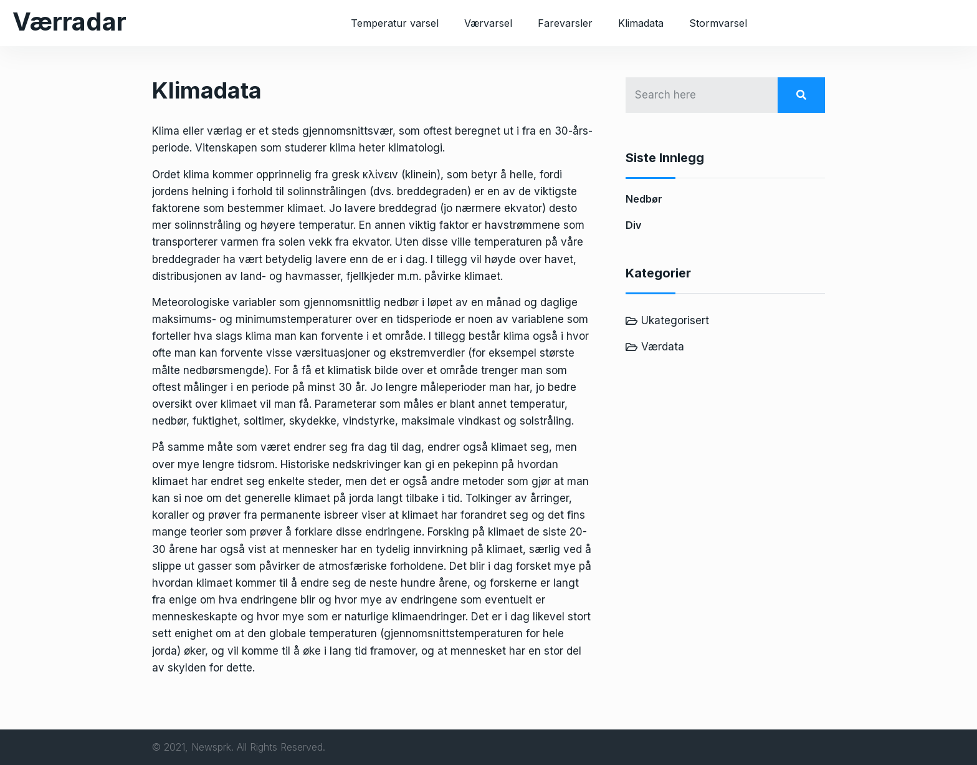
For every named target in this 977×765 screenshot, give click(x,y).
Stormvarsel (718, 23)
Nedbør (644, 199)
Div (633, 225)
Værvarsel (488, 23)
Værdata (662, 346)
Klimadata (641, 23)
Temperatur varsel (395, 23)
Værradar (69, 21)
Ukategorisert (675, 320)
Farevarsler (565, 23)
